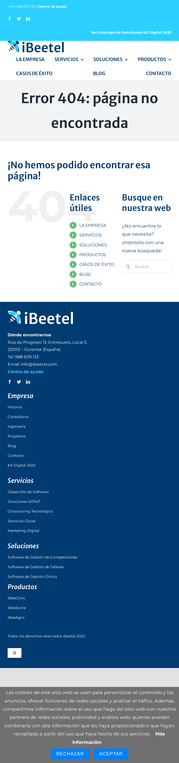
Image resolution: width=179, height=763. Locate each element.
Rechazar (70, 753)
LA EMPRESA (92, 225)
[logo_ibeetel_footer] (40, 313)
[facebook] (10, 19)
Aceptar (111, 753)
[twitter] (19, 19)
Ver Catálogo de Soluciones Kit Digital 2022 (131, 32)
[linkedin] (28, 19)
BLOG (85, 274)
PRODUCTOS (92, 254)
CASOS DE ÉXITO (96, 264)
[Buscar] (128, 266)
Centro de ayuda (52, 6)
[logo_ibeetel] (36, 43)
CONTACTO (90, 284)
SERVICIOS (90, 235)
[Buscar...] (146, 266)
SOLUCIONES (93, 245)
